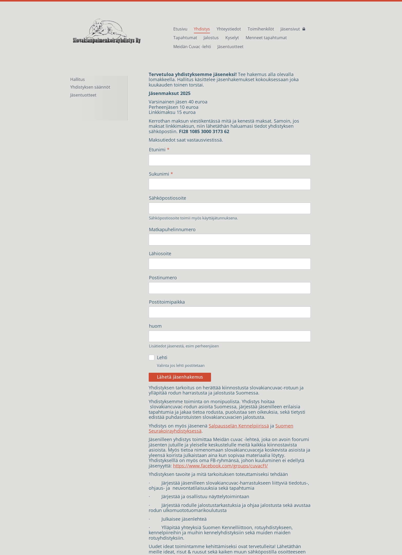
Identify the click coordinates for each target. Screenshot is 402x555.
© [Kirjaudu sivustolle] (72, 538)
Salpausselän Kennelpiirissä (239, 358)
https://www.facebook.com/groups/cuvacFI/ (220, 399)
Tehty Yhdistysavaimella (314, 538)
